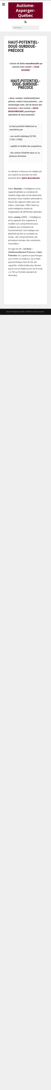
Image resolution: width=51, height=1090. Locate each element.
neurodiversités (32, 63)
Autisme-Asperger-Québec (25, 10)
